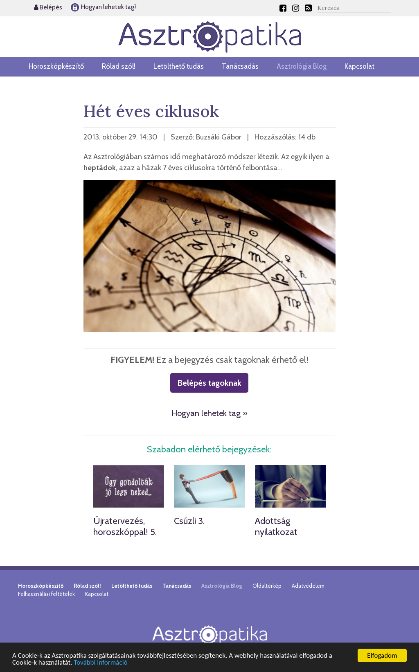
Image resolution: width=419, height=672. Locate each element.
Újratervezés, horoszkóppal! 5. (125, 526)
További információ (100, 663)
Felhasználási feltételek (46, 594)
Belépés (48, 7)
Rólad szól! (118, 66)
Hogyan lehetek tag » (209, 413)
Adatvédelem (308, 585)
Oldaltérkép (267, 585)
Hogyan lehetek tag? (103, 7)
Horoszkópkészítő (56, 66)
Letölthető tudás (178, 66)
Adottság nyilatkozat (276, 526)
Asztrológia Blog (302, 66)
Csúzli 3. (189, 520)
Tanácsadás (240, 66)
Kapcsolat (359, 66)
